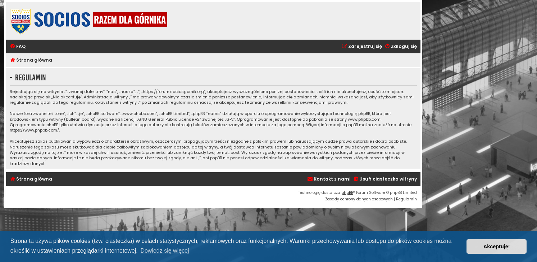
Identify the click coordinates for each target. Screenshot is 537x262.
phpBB (347, 192)
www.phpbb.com (364, 119)
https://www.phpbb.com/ (34, 130)
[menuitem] (18, 47)
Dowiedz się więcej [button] (164, 251)
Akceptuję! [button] (496, 246)
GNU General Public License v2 (169, 119)
